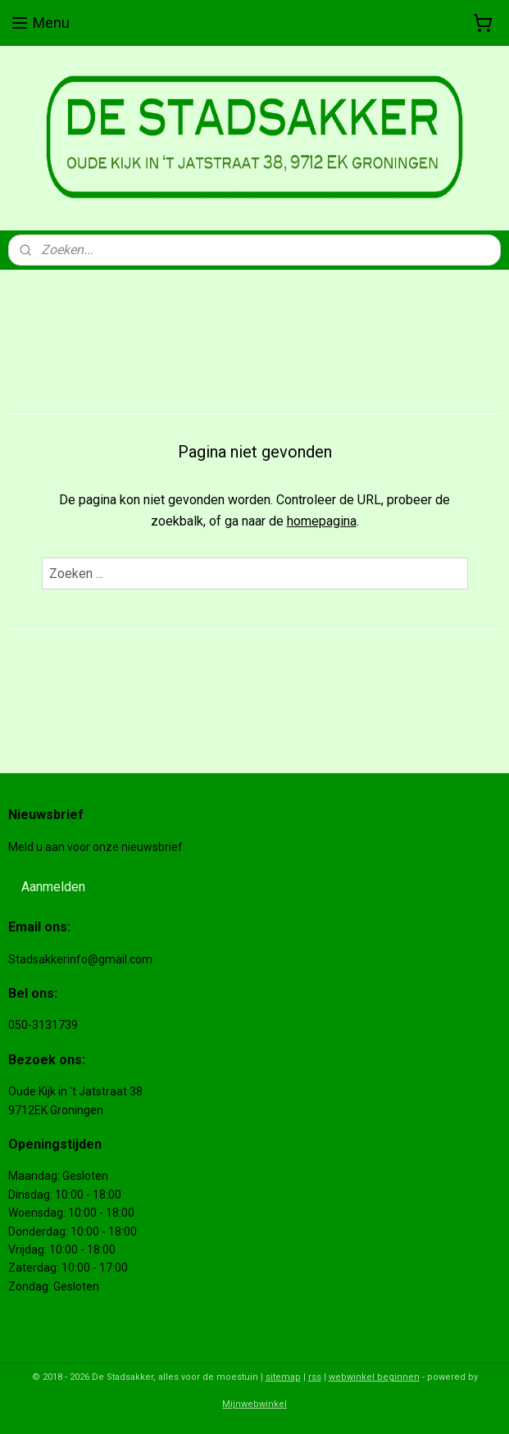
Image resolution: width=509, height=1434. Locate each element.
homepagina (322, 521)
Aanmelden (53, 887)
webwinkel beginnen (374, 1377)
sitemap (283, 1377)
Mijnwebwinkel (254, 1404)
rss (314, 1377)
